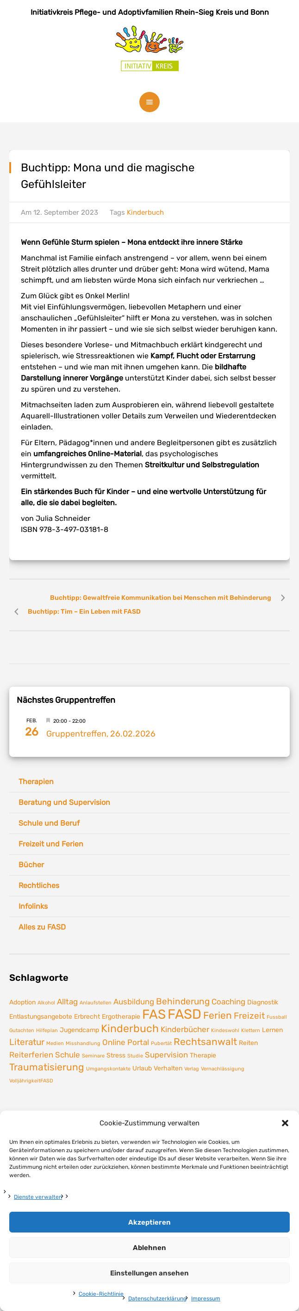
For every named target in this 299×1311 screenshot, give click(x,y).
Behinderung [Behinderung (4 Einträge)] (183, 1001)
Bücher (31, 864)
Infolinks (33, 906)
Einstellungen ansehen (149, 1273)
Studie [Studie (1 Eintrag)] (135, 1056)
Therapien (36, 781)
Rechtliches (39, 885)
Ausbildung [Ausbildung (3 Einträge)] (133, 1001)
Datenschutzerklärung (157, 1298)
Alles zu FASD (42, 927)
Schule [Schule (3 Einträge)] (67, 1054)
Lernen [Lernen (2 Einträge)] (272, 1030)
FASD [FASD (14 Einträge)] (184, 1014)
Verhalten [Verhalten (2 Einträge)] (168, 1068)
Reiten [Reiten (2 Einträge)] (248, 1043)
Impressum (205, 1298)
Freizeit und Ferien (51, 844)
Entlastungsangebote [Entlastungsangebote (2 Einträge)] (40, 1016)
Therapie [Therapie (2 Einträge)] (203, 1055)
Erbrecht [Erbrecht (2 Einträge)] (87, 1016)
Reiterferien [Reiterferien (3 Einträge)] (31, 1054)
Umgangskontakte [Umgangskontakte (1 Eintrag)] (108, 1069)
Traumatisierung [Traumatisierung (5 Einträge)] (46, 1067)
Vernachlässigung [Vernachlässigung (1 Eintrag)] (222, 1069)
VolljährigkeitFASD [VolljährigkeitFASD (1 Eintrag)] (31, 1081)
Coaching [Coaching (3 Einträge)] (228, 1001)
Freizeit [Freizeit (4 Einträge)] (249, 1015)
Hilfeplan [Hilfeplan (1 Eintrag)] (47, 1030)
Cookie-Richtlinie (101, 1294)
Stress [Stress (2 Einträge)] (115, 1055)
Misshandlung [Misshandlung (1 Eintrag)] (83, 1043)
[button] (285, 1123)
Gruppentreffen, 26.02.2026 (101, 734)
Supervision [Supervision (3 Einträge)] (166, 1054)
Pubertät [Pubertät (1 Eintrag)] (161, 1043)
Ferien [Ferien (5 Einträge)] (217, 1015)
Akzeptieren (149, 1222)
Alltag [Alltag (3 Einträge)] (67, 1001)
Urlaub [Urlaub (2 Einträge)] (142, 1068)
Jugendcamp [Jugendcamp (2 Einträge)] (79, 1030)
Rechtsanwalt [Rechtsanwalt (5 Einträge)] (205, 1041)
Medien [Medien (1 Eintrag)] (55, 1043)
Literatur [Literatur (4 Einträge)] (26, 1042)
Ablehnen (149, 1248)
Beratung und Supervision (64, 802)
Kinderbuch (145, 212)
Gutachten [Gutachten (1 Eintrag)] (21, 1030)
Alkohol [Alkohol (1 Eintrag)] (46, 1003)
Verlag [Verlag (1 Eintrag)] (191, 1069)
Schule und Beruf (49, 823)
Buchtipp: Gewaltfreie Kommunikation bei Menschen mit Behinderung (160, 598)
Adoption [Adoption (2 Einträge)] (22, 1002)
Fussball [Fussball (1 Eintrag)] (277, 1017)
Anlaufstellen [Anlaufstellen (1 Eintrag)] (96, 1003)
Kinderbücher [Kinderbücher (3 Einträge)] (185, 1029)
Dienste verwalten (38, 1197)
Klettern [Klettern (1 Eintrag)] (250, 1030)
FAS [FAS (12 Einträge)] (154, 1014)
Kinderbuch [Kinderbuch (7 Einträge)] (130, 1028)
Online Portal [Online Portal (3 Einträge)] (125, 1042)
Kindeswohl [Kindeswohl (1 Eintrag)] (225, 1030)
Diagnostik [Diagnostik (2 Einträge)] (262, 1002)
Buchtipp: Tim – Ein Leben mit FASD (84, 612)
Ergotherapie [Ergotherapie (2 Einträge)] (121, 1016)
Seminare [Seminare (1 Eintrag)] (93, 1056)
